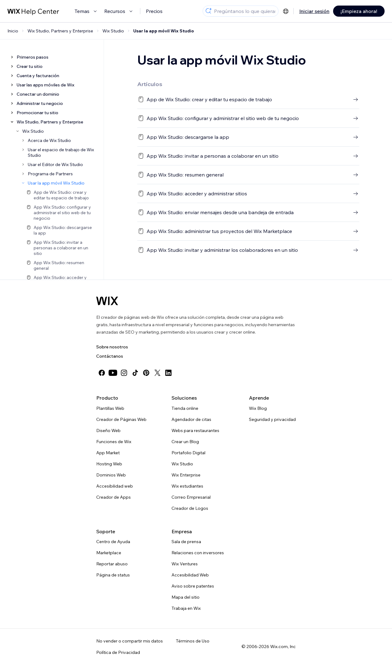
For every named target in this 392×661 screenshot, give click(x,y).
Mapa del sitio (185, 597)
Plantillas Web (110, 408)
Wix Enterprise (185, 475)
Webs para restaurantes (195, 430)
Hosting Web (109, 464)
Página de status (113, 575)
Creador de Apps (113, 497)
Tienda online (184, 408)
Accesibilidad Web (190, 575)
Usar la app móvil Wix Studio (163, 31)
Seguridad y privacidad (272, 419)
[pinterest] (146, 372)
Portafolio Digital (188, 452)
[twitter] (157, 372)
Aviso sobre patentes (192, 586)
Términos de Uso (192, 641)
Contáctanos (109, 356)
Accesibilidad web (114, 486)
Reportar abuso (112, 564)
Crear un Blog (185, 441)
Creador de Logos (189, 508)
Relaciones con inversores (197, 552)
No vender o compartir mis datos (129, 641)
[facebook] (101, 372)
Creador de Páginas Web (121, 419)
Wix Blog (258, 408)
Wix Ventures (184, 564)
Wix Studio (182, 464)
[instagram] (124, 372)
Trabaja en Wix (186, 608)
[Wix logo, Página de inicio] (107, 301)
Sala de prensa (186, 541)
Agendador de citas (191, 419)
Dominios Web (111, 475)
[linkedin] (168, 372)
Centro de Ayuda (113, 541)
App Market (108, 452)
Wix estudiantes (187, 486)
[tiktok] (135, 372)
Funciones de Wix (113, 441)
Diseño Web (108, 430)
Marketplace (108, 552)
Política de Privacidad (118, 652)
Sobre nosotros (112, 347)
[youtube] (112, 372)
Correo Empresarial (191, 497)
